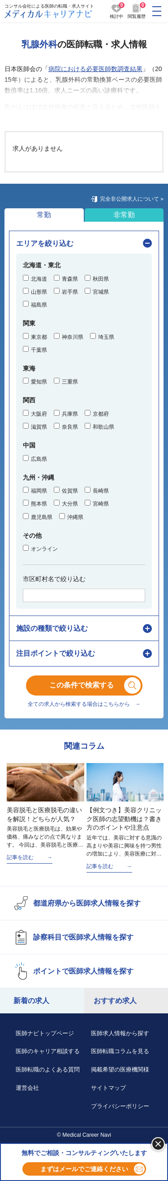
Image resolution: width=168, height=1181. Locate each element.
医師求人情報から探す (120, 1033)
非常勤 (124, 215)
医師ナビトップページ (45, 1033)
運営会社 (27, 1087)
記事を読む (20, 857)
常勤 (44, 215)
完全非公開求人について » (132, 199)
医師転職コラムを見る (120, 1051)
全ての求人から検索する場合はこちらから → (84, 704)
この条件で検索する (88, 685)
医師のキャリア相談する (48, 1051)
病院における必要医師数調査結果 (95, 68)
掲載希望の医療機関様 (120, 1069)
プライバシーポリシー (120, 1106)
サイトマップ (108, 1087)
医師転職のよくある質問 (48, 1069)
